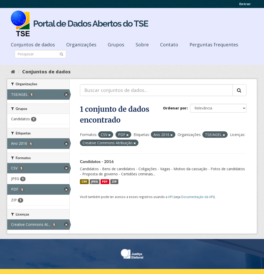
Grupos (116, 44)
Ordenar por (175, 108)
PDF (105, 181)
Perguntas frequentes (213, 44)
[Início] (13, 71)
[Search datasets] (40, 54)
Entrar (245, 4)
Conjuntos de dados (33, 44)
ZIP (114, 181)
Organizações (81, 44)
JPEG (94, 181)
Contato (169, 44)
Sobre (142, 44)
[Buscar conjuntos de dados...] (156, 90)
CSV (84, 181)
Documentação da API (197, 197)
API (170, 197)
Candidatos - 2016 (97, 161)
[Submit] (61, 54)
